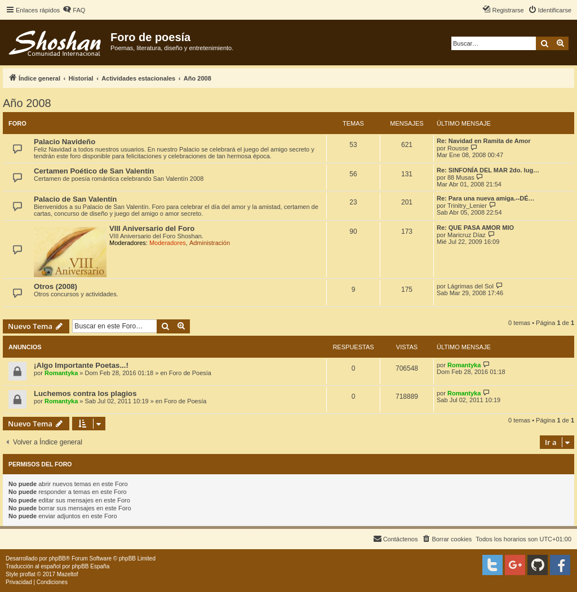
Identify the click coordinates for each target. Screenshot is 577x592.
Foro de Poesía (190, 373)
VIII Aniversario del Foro (151, 228)
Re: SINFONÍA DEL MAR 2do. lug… (488, 170)
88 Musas (460, 177)
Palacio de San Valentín (75, 199)
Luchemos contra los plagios (85, 393)
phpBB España (90, 566)
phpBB (57, 558)
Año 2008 (27, 103)
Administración (209, 242)
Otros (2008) (55, 286)
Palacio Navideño (64, 141)
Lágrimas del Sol (470, 286)
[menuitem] (74, 10)
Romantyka (61, 373)
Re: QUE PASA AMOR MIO (475, 227)
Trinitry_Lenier (467, 205)
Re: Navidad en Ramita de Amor (483, 140)
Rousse (457, 148)
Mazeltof (67, 574)
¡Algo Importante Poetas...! (81, 365)
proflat (27, 574)
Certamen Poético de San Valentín (94, 171)
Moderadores (167, 242)
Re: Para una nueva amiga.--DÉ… (486, 198)
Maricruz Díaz (466, 235)
